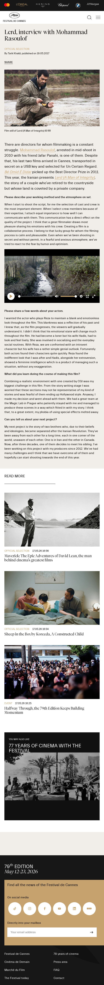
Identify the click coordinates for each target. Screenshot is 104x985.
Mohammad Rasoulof (37, 150)
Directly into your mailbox (24, 923)
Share (8, 62)
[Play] (11, 296)
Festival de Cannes (17, 954)
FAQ (56, 970)
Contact (59, 978)
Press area (60, 962)
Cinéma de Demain (17, 962)
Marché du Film (14, 970)
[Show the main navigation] (98, 17)
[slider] (31, 296)
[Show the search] (89, 17)
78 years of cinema (66, 954)
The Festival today (16, 978)
